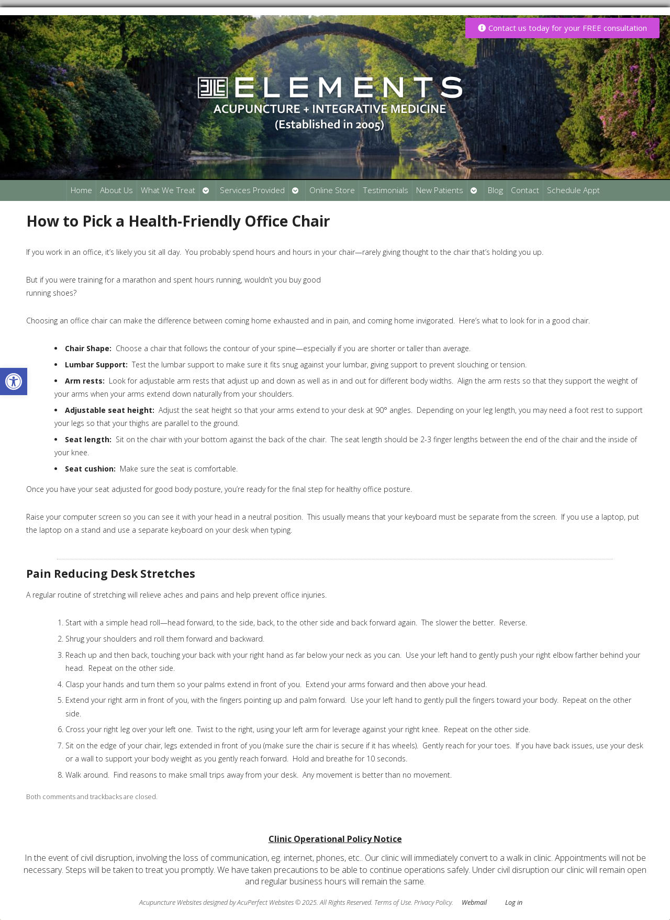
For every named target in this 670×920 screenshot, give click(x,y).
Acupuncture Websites (170, 902)
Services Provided (252, 190)
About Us (116, 190)
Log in (513, 902)
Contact (525, 190)
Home (81, 190)
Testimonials (385, 190)
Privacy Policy (433, 902)
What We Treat (168, 190)
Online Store (332, 190)
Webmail (474, 902)
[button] (13, 381)
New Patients (439, 190)
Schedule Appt (573, 190)
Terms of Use (392, 902)
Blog (495, 190)
